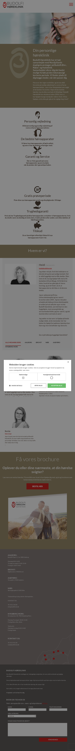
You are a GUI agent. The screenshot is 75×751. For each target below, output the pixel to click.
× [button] (68, 362)
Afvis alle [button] (38, 385)
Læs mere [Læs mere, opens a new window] (26, 370)
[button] (15, 385)
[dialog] (37, 375)
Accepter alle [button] (56, 385)
